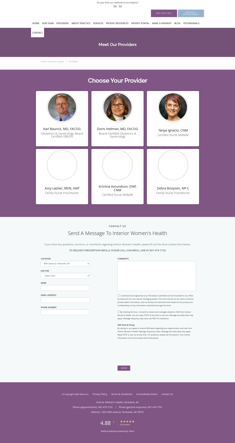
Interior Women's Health (52, 61)
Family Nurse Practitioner (62, 193)
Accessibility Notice (146, 394)
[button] (191, 13)
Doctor (45, 271)
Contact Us (167, 394)
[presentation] (142, 352)
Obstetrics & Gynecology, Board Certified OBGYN (62, 135)
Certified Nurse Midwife (172, 135)
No (120, 5)
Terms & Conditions (122, 394)
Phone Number (48, 307)
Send (124, 368)
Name (44, 283)
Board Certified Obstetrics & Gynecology (117, 135)
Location (46, 258)
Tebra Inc (83, 394)
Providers (73, 61)
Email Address (48, 295)
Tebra (131, 431)
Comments (123, 258)
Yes (115, 5)
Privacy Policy (100, 394)
